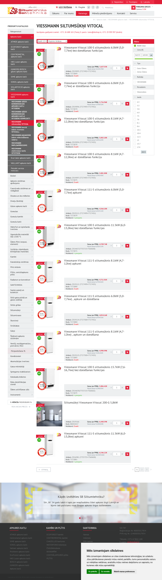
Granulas (14, 211)
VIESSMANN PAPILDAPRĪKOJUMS (23, 144)
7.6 (138, 119)
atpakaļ (44, 470)
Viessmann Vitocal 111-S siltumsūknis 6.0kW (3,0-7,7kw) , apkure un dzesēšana (94, 297)
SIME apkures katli (22, 76)
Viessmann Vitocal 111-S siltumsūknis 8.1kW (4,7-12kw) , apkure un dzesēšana (94, 333)
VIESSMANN (141, 82)
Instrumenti (22, 394)
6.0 (138, 112)
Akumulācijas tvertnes (19, 361)
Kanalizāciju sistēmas (22, 261)
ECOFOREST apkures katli (20, 48)
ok (151, 55)
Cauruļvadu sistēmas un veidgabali (22, 189)
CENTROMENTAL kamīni (57, 538)
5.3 (138, 105)
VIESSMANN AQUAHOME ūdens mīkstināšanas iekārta (21, 137)
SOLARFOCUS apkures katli (22, 88)
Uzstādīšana (64, 7)
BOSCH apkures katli (18, 562)
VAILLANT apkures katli (22, 163)
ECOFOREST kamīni (55, 534)
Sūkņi (22, 330)
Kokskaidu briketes (18, 377)
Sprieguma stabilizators (20, 371)
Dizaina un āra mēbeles (20, 196)
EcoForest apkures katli (20, 555)
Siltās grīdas (22, 304)
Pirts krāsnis (22, 267)
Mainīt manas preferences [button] (124, 572)
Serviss (133, 13)
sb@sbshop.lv (133, 542)
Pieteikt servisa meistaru (17, 169)
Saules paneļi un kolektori (22, 291)
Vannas (86, 534)
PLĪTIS (50, 558)
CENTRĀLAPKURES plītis (57, 555)
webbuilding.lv (49, 577)
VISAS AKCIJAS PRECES (19, 407)
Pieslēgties (133, 2)
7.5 (138, 116)
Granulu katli (22, 221)
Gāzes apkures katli (22, 206)
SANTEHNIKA (22, 284)
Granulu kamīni (22, 216)
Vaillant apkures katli (19, 548)
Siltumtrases (22, 315)
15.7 (138, 144)
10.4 (138, 133)
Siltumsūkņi (22, 310)
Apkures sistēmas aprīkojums (22, 182)
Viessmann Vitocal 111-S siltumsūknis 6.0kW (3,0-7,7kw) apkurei (94, 191)
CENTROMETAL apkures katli (22, 55)
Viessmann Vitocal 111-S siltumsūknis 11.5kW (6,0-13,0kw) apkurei (95, 435)
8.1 (138, 123)
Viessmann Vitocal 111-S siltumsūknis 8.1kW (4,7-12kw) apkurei (94, 262)
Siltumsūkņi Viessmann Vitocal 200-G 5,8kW (91, 402)
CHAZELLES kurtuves (56, 541)
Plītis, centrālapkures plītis (22, 273)
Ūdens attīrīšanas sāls (19, 389)
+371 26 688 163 (67, 32)
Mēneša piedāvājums (102, 13)
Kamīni (22, 256)
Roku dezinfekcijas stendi (18, 383)
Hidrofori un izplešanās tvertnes (22, 228)
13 (138, 140)
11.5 (138, 137)
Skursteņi (22, 320)
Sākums (55, 13)
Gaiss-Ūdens (141, 68)
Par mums (69, 13)
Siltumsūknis (141, 92)
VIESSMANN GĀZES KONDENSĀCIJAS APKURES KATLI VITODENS (19, 105)
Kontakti (121, 13)
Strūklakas (14, 325)
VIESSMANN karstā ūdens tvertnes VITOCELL (19, 129)
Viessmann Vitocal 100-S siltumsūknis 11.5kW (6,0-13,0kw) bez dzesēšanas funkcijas (95, 226)
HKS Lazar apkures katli (22, 63)
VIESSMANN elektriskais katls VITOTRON (19, 150)
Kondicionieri (22, 356)
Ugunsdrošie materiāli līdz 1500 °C (19, 235)
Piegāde (80, 7)
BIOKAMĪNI (52, 551)
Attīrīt (143, 152)
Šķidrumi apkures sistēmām (17, 337)
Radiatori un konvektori (22, 279)
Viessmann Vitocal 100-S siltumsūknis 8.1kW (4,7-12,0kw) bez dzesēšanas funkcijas (94, 120)
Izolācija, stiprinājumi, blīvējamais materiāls (22, 250)
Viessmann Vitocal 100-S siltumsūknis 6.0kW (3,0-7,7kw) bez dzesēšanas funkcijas (94, 49)
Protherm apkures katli (19, 551)
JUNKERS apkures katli (19, 565)
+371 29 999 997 (109, 32)
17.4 (138, 147)
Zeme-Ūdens (142, 72)
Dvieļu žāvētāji (22, 201)
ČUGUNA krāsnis (53, 548)
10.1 (138, 130)
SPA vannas (88, 541)
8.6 (138, 126)
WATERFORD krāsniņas (56, 544)
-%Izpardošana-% (22, 350)
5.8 (138, 109)
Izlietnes (87, 538)
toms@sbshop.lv (94, 32)
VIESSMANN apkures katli (117, 20)
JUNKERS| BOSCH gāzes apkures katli (22, 70)
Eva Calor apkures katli (20, 158)
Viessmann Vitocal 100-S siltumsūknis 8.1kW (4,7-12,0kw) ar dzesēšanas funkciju (94, 155)
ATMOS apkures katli (22, 41)
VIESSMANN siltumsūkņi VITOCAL (141, 20)
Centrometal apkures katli (21, 538)
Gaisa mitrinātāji (17, 366)
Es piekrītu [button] (93, 572)
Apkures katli (101, 20)
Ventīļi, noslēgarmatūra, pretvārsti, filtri (22, 344)
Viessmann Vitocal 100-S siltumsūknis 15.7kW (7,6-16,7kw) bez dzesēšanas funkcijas (95, 368)
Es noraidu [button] (105, 572)
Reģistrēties (118, 2)
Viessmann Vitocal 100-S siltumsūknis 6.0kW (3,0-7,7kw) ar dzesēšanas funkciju (94, 84)
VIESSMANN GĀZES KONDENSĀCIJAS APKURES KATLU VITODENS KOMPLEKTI (21, 115)
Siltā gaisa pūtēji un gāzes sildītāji (18, 298)
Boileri (22, 175)
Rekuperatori (15, 31)
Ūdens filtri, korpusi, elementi (22, 243)
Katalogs (82, 13)
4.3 (138, 102)
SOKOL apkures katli (22, 81)
